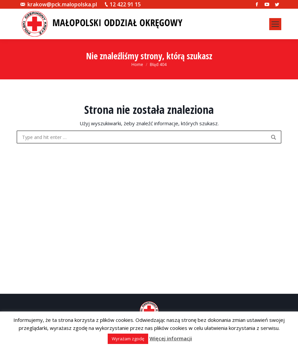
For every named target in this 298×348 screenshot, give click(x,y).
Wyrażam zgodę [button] (128, 339)
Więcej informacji (171, 338)
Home (137, 64)
